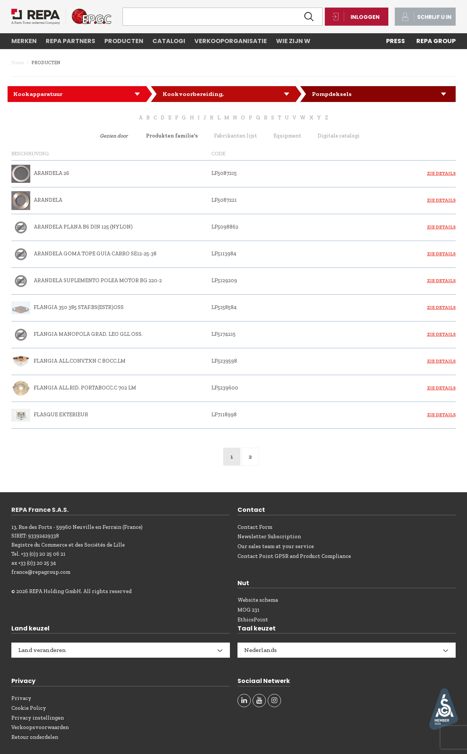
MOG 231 (248, 610)
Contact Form (254, 527)
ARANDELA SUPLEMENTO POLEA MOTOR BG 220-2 (98, 280)
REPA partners (70, 41)
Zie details (441, 173)
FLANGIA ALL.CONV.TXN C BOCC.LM (80, 361)
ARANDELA (48, 200)
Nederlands (260, 650)
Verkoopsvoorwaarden (40, 727)
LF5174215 (223, 334)
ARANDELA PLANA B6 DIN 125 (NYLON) (83, 227)
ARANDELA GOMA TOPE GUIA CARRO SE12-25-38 (95, 253)
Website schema (257, 600)
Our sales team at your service (275, 546)
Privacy (21, 698)
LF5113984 (223, 253)
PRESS (395, 41)
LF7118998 (224, 414)
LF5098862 (224, 227)
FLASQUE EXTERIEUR (61, 414)
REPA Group (436, 41)
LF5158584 (224, 307)
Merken (24, 41)
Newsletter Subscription (269, 536)
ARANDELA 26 (51, 173)
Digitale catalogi (339, 136)
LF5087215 (224, 173)
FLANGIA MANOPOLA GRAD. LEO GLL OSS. (88, 334)
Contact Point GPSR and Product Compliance (294, 556)
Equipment (287, 136)
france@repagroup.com (40, 572)
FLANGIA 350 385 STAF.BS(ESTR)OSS (79, 307)
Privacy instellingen (37, 718)
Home (17, 62)
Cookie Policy (28, 708)
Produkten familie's (172, 136)
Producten (123, 41)
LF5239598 (224, 361)
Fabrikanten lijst (235, 136)
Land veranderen (42, 650)
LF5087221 (224, 200)
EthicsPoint (252, 619)
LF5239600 (224, 388)
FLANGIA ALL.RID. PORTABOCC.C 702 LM (85, 388)
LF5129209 (224, 280)
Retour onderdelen (34, 737)
